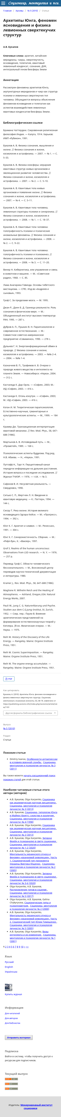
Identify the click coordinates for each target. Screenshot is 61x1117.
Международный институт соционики (36, 1106)
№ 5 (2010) (32, 10)
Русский (9, 962)
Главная (7, 10)
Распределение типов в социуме (28, 889)
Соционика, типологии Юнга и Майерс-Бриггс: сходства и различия (33, 814)
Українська (11, 971)
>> (27, 946)
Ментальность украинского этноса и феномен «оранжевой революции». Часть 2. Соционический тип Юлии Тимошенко (33, 918)
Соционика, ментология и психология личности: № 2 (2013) (31, 833)
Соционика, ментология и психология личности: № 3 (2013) (31, 807)
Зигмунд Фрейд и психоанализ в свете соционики (33, 840)
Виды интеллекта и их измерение (29, 933)
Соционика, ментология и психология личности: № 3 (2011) (33, 765)
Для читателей (12, 1013)
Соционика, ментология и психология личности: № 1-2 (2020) (31, 846)
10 (22, 946)
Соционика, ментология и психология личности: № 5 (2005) (31, 927)
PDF (10, 678)
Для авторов (11, 1018)
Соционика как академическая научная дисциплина (33, 801)
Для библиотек (12, 1023)
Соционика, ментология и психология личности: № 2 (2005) (32, 867)
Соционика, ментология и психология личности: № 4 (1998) (31, 820)
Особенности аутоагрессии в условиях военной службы (33, 761)
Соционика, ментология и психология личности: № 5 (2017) (31, 894)
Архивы (19, 10)
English (9, 966)
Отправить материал (18, 1037)
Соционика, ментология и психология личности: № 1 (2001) (33, 938)
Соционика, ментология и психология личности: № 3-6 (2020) (31, 881)
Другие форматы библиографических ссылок (29, 713)
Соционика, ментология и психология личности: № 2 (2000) (33, 907)
